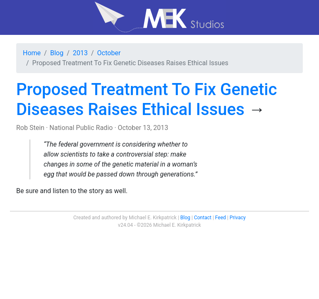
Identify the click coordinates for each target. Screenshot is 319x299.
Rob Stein (30, 128)
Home (32, 53)
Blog (57, 53)
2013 (80, 53)
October (108, 53)
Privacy (238, 218)
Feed (220, 218)
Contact (202, 218)
